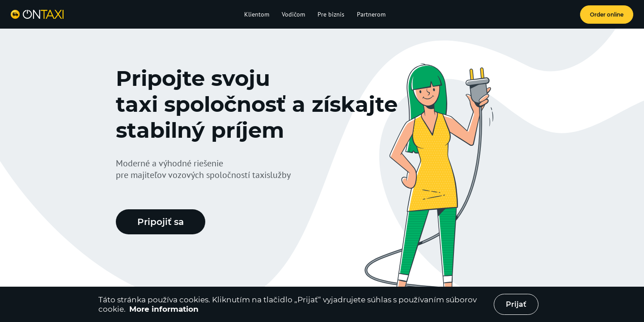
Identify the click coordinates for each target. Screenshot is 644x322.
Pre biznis (331, 14)
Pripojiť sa (160, 221)
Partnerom (371, 14)
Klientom (256, 14)
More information (164, 309)
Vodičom (293, 14)
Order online (606, 14)
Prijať (516, 304)
